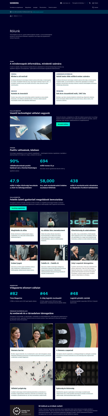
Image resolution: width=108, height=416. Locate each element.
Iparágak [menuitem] (35, 7)
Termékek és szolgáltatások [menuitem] (16, 7)
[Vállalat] (15, 16)
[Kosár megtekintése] (89, 3)
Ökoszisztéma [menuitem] (43, 7)
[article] (84, 262)
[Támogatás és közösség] (79, 3)
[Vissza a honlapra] (11, 16)
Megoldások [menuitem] (28, 7)
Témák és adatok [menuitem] (52, 7)
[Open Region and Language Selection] (65, 3)
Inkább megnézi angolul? (38, 11)
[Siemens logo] (14, 3)
